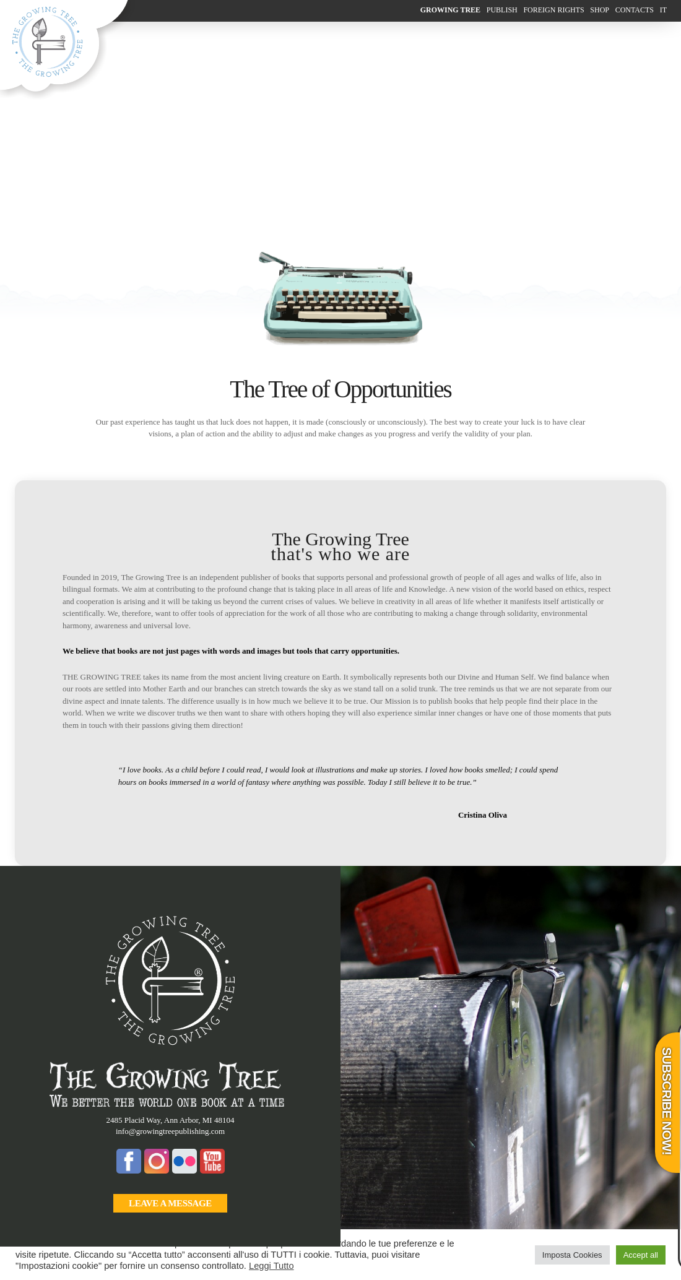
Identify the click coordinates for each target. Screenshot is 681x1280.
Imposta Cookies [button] (572, 1255)
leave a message (170, 1203)
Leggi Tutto (271, 1266)
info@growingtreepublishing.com (170, 1131)
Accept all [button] (640, 1255)
